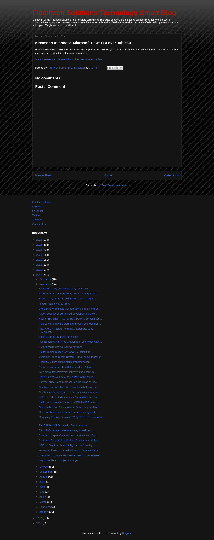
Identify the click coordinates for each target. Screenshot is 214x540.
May (42, 491)
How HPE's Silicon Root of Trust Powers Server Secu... (70, 318)
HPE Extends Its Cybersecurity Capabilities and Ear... (69, 397)
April (42, 496)
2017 (39, 523)
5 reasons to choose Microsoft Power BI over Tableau (69, 455)
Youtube (37, 219)
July (42, 481)
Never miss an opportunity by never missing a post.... (69, 293)
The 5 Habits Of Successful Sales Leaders (63, 425)
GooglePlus (39, 224)
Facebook (38, 210)
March (43, 501)
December (45, 279)
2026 (39, 239)
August (43, 476)
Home (108, 175)
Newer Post (43, 175)
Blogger (126, 533)
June (42, 486)
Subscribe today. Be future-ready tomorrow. (63, 288)
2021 (39, 264)
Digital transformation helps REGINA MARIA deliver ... (69, 401)
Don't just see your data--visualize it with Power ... (67, 376)
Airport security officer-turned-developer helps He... (68, 313)
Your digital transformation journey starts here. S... (67, 371)
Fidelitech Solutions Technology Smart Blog (104, 12)
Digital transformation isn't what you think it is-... (66, 351)
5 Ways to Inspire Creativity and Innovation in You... (68, 435)
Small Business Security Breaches (58, 336)
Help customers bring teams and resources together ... (70, 323)
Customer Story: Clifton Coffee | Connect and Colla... (69, 440)
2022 (39, 259)
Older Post (171, 175)
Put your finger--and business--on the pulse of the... (68, 381)
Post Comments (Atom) (115, 185)
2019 (39, 274)
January (44, 511)
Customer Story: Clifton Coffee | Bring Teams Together (70, 356)
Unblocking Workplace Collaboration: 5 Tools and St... (69, 308)
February (44, 506)
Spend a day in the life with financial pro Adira (65, 366)
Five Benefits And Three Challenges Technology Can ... (70, 341)
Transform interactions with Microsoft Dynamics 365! (69, 450)
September (46, 471)
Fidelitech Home (41, 202)
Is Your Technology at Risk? (54, 303)
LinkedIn (37, 206)
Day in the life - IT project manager (58, 460)
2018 (39, 518)
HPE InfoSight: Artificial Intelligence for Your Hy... (66, 445)
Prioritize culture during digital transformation (64, 361)
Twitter (36, 215)
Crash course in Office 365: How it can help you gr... (68, 387)
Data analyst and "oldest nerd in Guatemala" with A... (69, 407)
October (44, 466)
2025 (39, 244)
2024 (39, 249)
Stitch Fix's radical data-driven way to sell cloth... (66, 430)
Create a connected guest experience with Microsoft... (69, 392)
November (45, 284)
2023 (39, 254)
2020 (39, 269)
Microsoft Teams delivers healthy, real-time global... (68, 412)
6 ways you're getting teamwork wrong (61, 346)
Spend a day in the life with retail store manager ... (67, 298)
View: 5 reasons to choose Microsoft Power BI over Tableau (69, 59)
